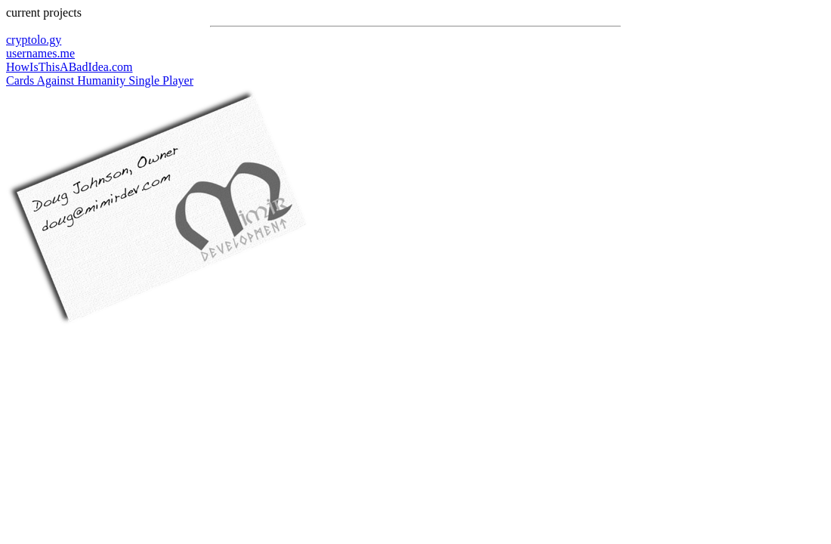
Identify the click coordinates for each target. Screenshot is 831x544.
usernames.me (40, 53)
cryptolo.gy (33, 39)
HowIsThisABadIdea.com (69, 66)
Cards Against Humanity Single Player (99, 80)
